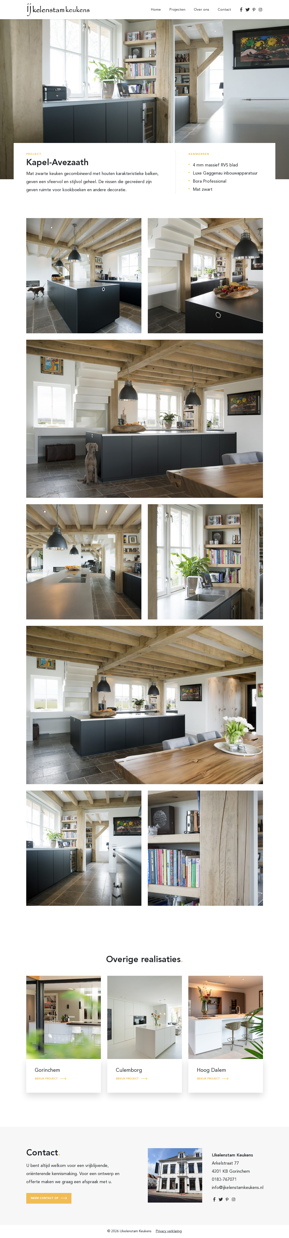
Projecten (177, 10)
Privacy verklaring (169, 1231)
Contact (224, 10)
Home (156, 10)
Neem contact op (44, 1198)
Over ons (201, 10)
